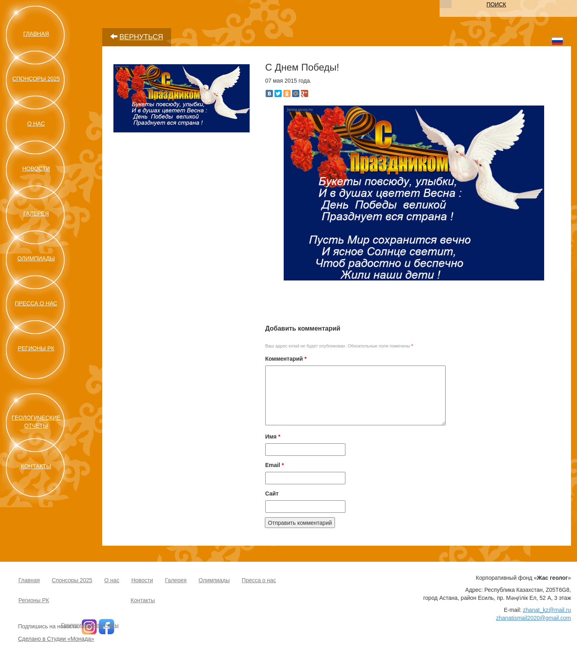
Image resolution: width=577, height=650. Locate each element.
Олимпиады (35, 258)
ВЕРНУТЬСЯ (141, 37)
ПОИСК (496, 4)
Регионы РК (36, 348)
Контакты (36, 466)
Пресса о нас (36, 303)
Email (274, 465)
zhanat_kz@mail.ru (547, 610)
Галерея (36, 213)
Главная (36, 33)
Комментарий (286, 358)
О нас (36, 123)
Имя (272, 436)
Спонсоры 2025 (36, 78)
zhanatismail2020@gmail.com (533, 618)
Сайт (272, 493)
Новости (36, 168)
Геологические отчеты (90, 625)
